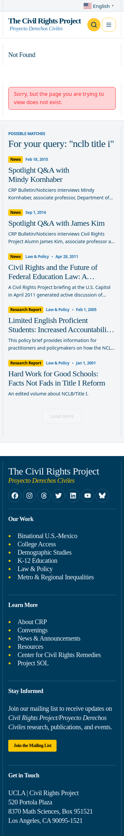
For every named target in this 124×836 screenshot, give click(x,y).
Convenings (33, 630)
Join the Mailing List (32, 745)
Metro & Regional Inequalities (56, 577)
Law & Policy (35, 568)
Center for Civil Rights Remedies (59, 654)
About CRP (32, 621)
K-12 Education (37, 560)
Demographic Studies (44, 552)
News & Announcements (49, 638)
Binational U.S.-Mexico (47, 535)
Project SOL (33, 663)
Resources (30, 646)
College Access (37, 544)
